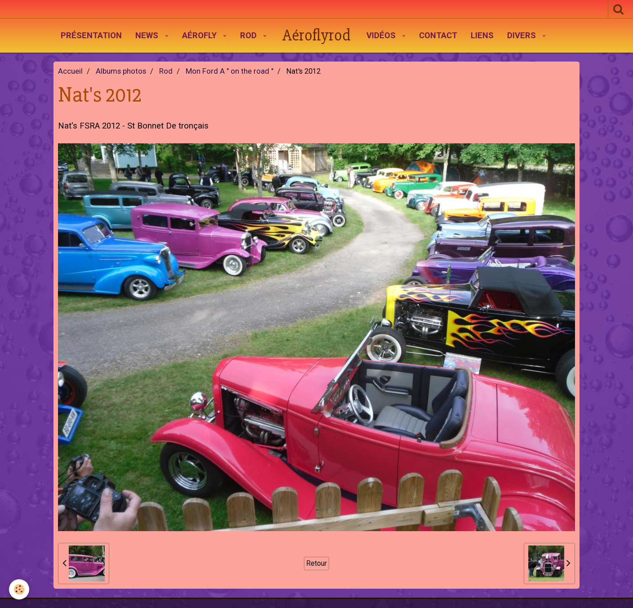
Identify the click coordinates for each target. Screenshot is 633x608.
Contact (438, 35)
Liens (482, 35)
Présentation (91, 35)
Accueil (70, 71)
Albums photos (121, 71)
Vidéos (382, 35)
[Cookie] (19, 589)
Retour (316, 563)
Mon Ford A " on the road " (229, 71)
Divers (522, 35)
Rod (249, 35)
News (147, 35)
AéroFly (200, 35)
